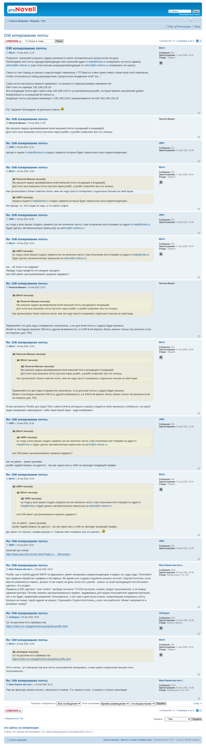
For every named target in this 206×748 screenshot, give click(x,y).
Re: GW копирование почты (26, 119)
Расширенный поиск (189, 14)
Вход (197, 26)
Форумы (34, 21)
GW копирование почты (26, 35)
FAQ (171, 26)
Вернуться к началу (199, 113)
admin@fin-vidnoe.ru (18, 65)
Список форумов (18, 21)
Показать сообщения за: (56, 703)
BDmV (12, 53)
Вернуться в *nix (14, 718)
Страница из (185, 41)
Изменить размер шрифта (197, 20)
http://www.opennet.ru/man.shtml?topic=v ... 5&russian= (38, 554)
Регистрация (184, 26)
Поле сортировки (105, 703)
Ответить (13, 41)
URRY (11, 147)
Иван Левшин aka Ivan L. (21, 569)
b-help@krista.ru (96, 61)
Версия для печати (191, 20)
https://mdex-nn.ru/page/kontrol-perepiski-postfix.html (37, 626)
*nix (43, 21)
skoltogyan (14, 617)
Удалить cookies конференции (136, 740)
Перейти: (158, 719)
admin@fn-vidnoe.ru (96, 65)
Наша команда (110, 740)
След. (197, 703)
